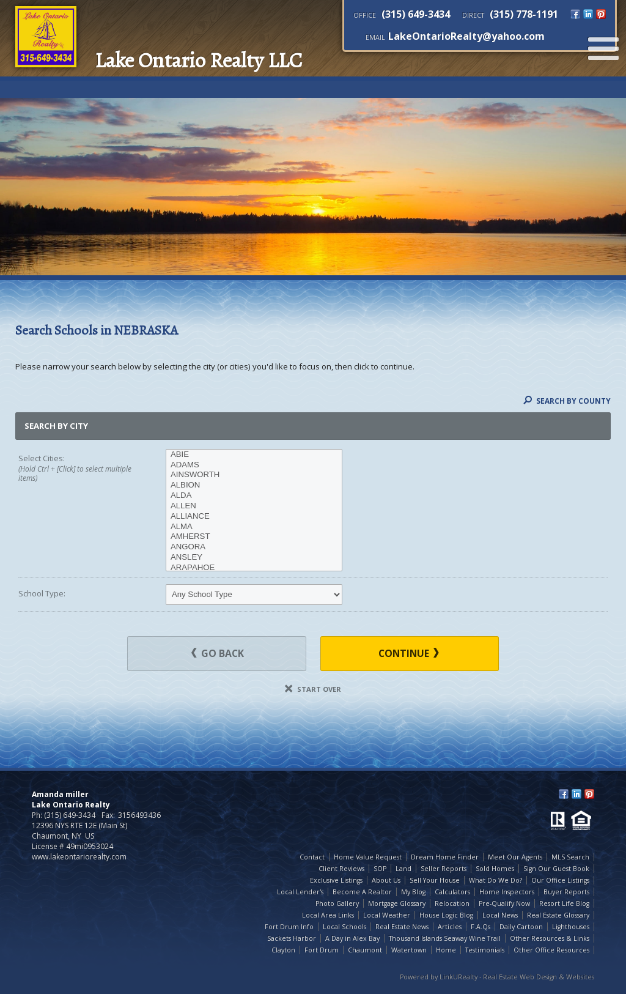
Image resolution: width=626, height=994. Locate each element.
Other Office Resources (551, 950)
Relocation (452, 903)
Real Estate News (402, 926)
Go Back (217, 653)
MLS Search (570, 857)
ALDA (254, 496)
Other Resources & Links (549, 938)
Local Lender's (300, 892)
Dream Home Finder (445, 857)
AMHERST (254, 537)
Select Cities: (77, 468)
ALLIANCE (254, 516)
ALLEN (254, 506)
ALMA (254, 527)
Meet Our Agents (515, 857)
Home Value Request (368, 857)
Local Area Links (328, 915)
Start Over (313, 689)
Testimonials (484, 950)
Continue (408, 653)
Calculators (452, 892)
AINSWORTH (254, 475)
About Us (386, 880)
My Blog (413, 892)
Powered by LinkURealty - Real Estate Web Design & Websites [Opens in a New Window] (497, 977)
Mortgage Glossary (396, 903)
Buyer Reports (566, 892)
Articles (450, 926)
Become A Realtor (362, 892)
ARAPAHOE (254, 568)
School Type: (41, 593)
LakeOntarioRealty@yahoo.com (466, 36)
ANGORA (254, 547)
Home (446, 950)
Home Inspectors (506, 892)
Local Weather (386, 915)
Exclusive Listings (336, 880)
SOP (380, 868)
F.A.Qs (480, 926)
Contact (312, 857)
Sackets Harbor (291, 938)
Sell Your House (435, 880)
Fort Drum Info (289, 926)
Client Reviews (341, 868)
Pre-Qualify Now (504, 903)
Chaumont (365, 950)
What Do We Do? (495, 880)
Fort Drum (321, 950)
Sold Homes (495, 868)
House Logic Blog (446, 915)
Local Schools (344, 926)
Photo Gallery (337, 903)
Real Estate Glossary (558, 915)
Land (403, 868)
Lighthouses (570, 926)
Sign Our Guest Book (556, 868)
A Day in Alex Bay (352, 938)
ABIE (254, 455)
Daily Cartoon (521, 926)
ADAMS (254, 465)
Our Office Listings (560, 880)
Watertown (409, 950)
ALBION (254, 485)
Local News (500, 915)
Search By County (567, 401)
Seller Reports (443, 868)
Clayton (283, 950)
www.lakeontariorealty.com (79, 856)
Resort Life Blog (564, 903)
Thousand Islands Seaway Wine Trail (445, 938)
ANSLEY (254, 557)
